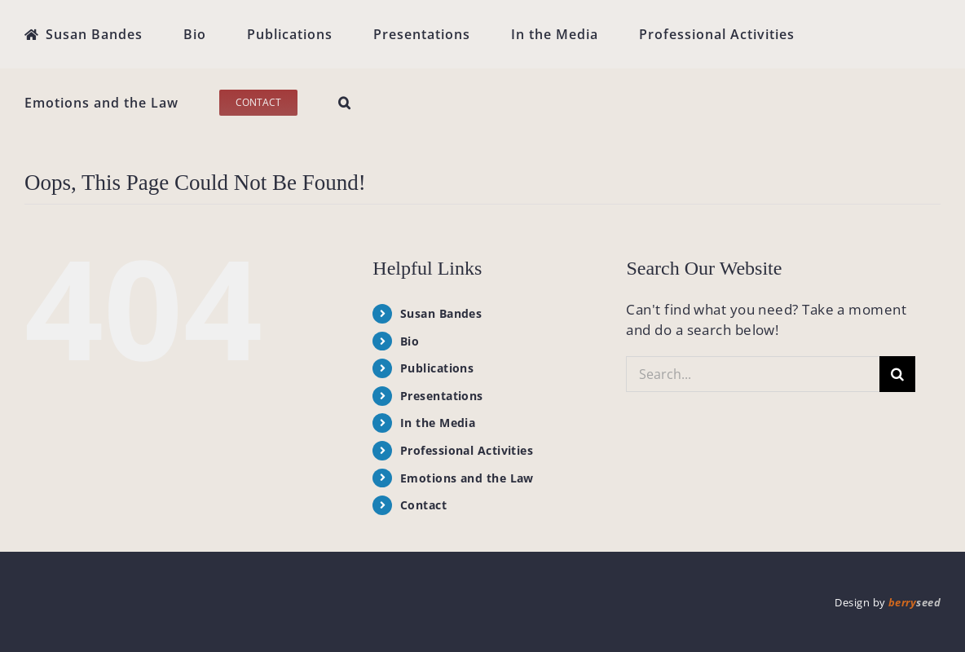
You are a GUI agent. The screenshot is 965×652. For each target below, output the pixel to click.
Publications (437, 368)
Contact (423, 505)
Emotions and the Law (467, 478)
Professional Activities (466, 450)
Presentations (441, 395)
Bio (409, 341)
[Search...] (752, 374)
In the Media (437, 422)
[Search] (897, 374)
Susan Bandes (441, 313)
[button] (344, 102)
